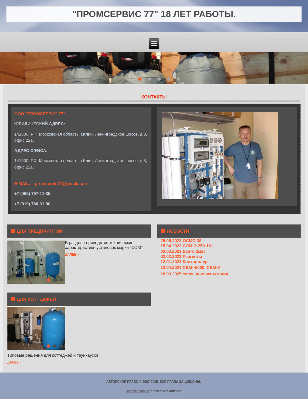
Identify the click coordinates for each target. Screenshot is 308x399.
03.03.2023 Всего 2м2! (182, 251)
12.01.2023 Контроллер (183, 261)
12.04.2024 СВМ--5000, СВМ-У (190, 267)
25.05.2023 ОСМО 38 (180, 240)
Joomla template (138, 391)
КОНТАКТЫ (154, 96)
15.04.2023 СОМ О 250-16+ (186, 245)
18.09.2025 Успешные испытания (194, 273)
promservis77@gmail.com (61, 183)
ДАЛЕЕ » (72, 254)
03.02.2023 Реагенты (181, 256)
